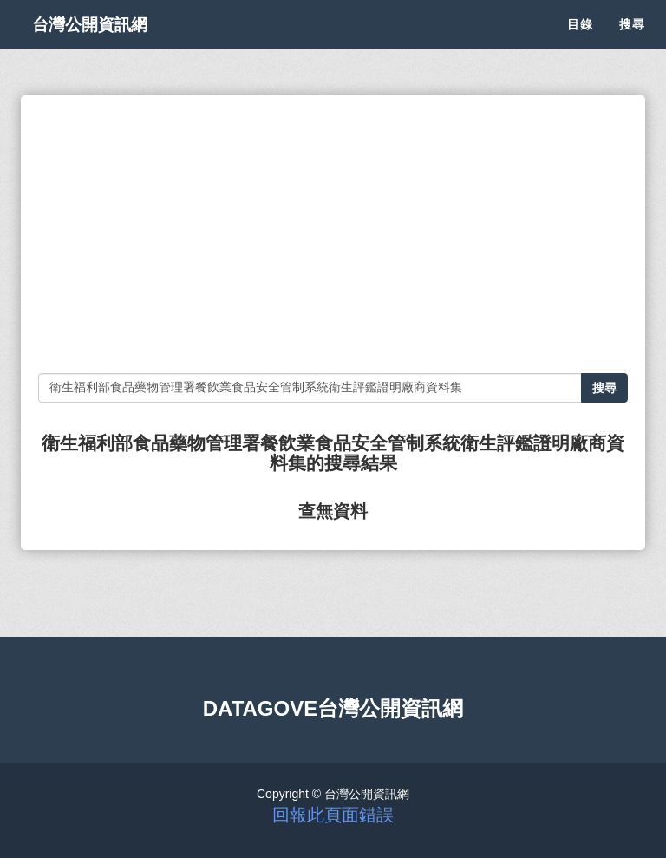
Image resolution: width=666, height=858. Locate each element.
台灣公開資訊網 (106, 43)
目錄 (580, 43)
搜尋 (632, 43)
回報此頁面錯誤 (333, 814)
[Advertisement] (333, 234)
